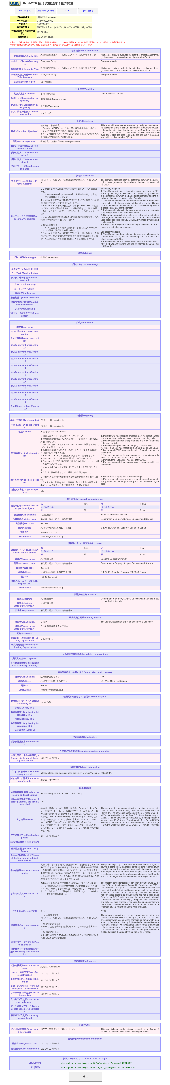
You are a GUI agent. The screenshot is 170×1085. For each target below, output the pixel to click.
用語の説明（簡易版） (46, 11)
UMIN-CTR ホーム (25, 11)
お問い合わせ (88, 11)
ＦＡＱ (67, 11)
